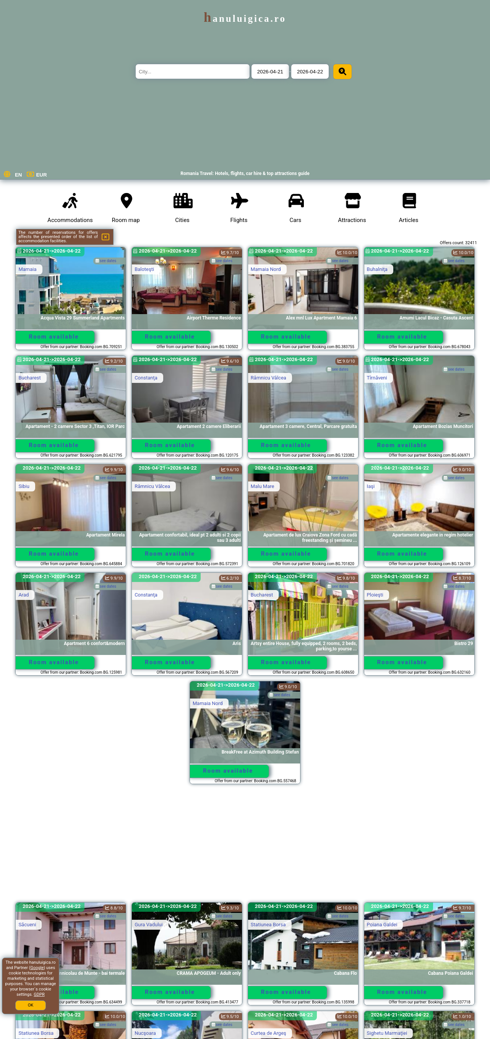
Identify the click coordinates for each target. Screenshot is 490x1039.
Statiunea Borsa (268, 924)
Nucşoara (145, 1033)
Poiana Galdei (382, 924)
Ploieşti (375, 595)
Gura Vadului (149, 924)
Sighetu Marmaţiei (387, 1033)
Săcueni (27, 924)
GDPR (39, 994)
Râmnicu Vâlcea (268, 378)
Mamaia (27, 269)
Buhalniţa (377, 269)
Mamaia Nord (266, 269)
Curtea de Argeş (268, 1033)
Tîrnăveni (377, 378)
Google (37, 967)
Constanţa (146, 378)
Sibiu (23, 486)
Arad (23, 595)
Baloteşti (144, 269)
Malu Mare (262, 486)
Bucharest (29, 378)
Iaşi (371, 486)
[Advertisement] (245, 846)
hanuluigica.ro (245, 18)
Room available (54, 336)
